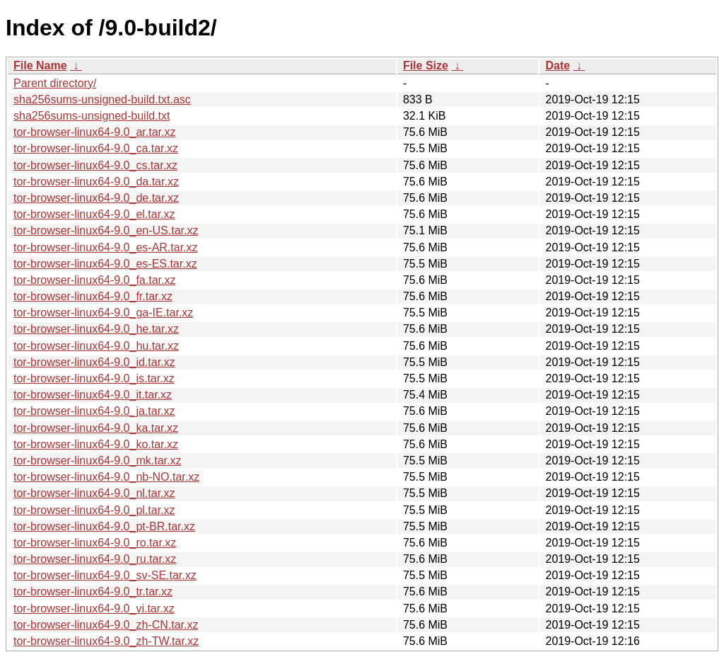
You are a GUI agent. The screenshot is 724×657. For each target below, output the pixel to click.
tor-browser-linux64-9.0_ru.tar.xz (94, 559)
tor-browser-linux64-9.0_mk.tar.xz (97, 461)
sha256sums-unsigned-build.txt (91, 116)
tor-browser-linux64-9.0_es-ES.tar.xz (105, 264)
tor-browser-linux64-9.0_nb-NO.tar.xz (106, 477)
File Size (425, 65)
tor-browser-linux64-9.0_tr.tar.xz (93, 591)
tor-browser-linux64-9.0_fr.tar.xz (93, 296)
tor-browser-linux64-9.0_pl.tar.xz (94, 510)
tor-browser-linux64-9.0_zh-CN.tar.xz (105, 625)
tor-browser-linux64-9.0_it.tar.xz (92, 395)
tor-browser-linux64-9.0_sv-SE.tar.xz (105, 575)
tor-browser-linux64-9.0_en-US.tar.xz (105, 230)
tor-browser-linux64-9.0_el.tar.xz (94, 214)
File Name (40, 65)
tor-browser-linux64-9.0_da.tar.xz (96, 182)
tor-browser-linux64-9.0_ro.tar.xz (94, 543)
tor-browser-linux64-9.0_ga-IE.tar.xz (103, 313)
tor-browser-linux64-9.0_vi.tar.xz (94, 608)
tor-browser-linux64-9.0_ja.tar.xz (94, 411)
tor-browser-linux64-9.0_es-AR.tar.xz (105, 247)
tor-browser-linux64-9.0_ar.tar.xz (94, 132)
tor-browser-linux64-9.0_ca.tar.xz (95, 148)
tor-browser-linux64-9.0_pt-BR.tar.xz (104, 526)
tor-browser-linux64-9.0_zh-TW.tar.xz (106, 641)
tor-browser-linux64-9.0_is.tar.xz (94, 378)
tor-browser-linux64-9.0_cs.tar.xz (95, 165)
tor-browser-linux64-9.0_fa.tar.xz (94, 280)
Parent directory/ (54, 83)
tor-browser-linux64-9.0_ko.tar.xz (95, 444)
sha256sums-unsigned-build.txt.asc (102, 99)
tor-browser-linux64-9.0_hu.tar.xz (96, 346)
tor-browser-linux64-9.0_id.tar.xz (94, 362)
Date (557, 65)
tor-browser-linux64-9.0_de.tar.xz (96, 198)
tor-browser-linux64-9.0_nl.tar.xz (94, 493)
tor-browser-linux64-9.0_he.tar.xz (96, 329)
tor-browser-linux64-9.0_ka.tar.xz (95, 428)
